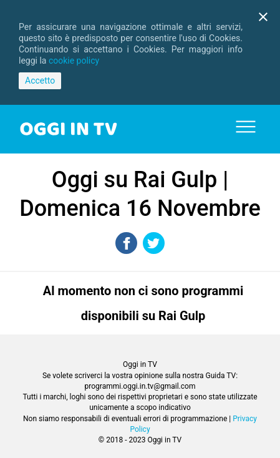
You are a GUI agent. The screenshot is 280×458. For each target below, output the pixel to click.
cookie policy (74, 61)
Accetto (40, 80)
